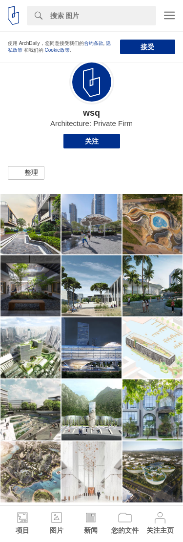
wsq (91, 113)
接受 (147, 47)
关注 (92, 141)
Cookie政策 (57, 50)
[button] (26, 173)
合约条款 (93, 43)
